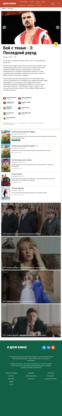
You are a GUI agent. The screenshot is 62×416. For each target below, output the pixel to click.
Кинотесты (22, 5)
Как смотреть (30, 5)
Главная (3, 8)
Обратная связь (31, 376)
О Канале (31, 373)
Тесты (11, 384)
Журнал (32, 1)
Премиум (38, 5)
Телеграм (50, 373)
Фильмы (38, 1)
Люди (43, 1)
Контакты (31, 379)
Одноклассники (51, 379)
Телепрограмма (23, 1)
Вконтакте (50, 376)
